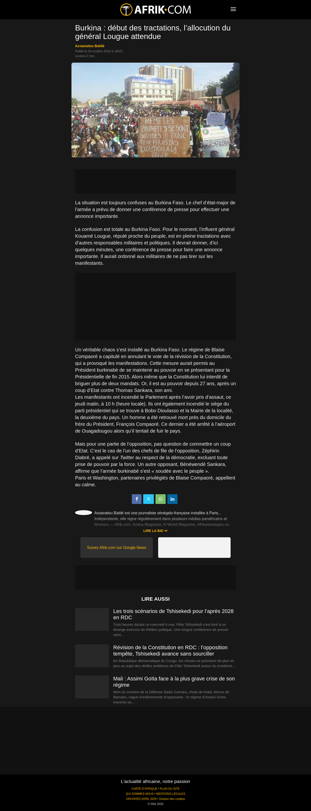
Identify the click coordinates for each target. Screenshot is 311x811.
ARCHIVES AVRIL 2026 (141, 799)
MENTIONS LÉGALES (170, 794)
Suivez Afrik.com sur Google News (116, 548)
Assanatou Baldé (90, 46)
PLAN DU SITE (169, 788)
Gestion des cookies (172, 799)
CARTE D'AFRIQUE (144, 788)
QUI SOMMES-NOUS (140, 794)
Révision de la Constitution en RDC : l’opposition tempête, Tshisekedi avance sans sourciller (170, 650)
